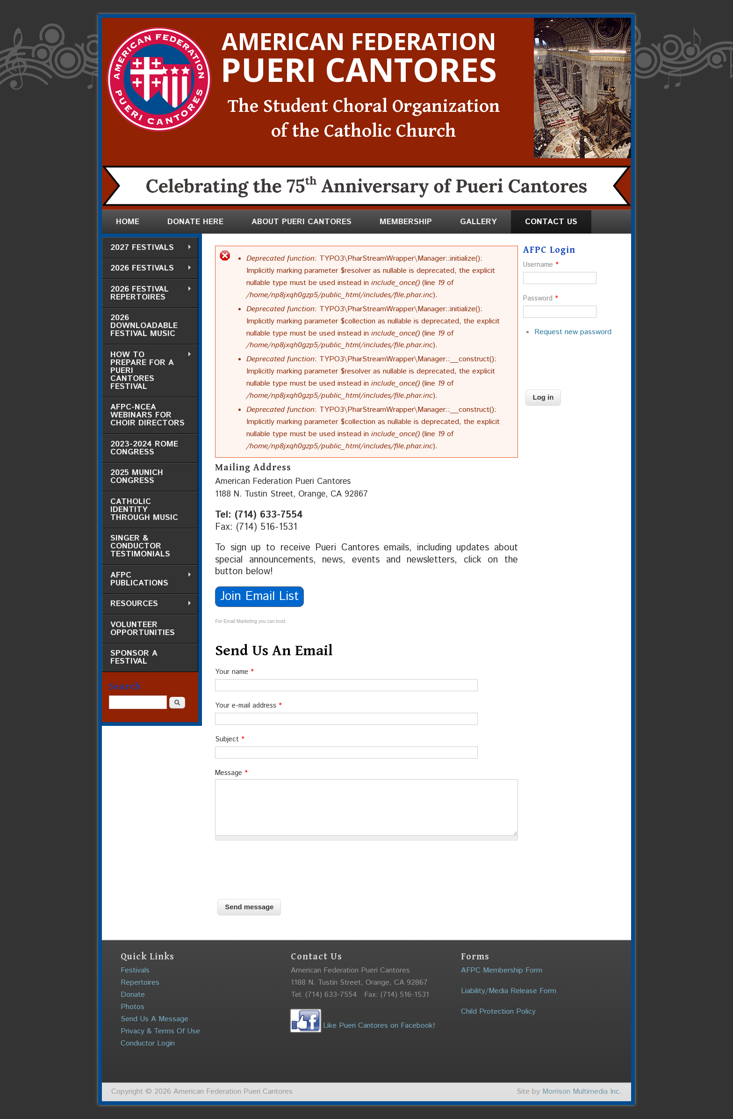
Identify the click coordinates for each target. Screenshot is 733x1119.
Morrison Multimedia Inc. (582, 1091)
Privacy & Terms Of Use (160, 1031)
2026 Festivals (147, 268)
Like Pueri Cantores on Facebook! (363, 1025)
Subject (229, 739)
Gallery (478, 221)
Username (541, 265)
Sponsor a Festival (134, 657)
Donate (133, 994)
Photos (132, 1007)
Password (540, 298)
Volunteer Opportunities (142, 628)
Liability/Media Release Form (508, 991)
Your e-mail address (248, 705)
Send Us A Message (154, 1019)
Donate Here (195, 221)
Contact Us (551, 221)
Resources (147, 604)
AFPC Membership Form (501, 970)
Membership (406, 221)
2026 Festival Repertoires (147, 293)
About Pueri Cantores (302, 221)
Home (127, 221)
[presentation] (286, 866)
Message (231, 773)
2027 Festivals (147, 248)
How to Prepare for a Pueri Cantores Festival (147, 370)
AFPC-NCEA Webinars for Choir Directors (147, 415)
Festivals (135, 970)
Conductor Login (148, 1043)
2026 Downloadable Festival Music (144, 325)
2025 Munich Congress (136, 476)
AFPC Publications (147, 579)
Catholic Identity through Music (144, 509)
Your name (234, 672)
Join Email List (259, 596)
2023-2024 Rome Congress (144, 448)
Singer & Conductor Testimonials (140, 546)
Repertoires (140, 982)
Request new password (572, 332)
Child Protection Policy (498, 1011)
